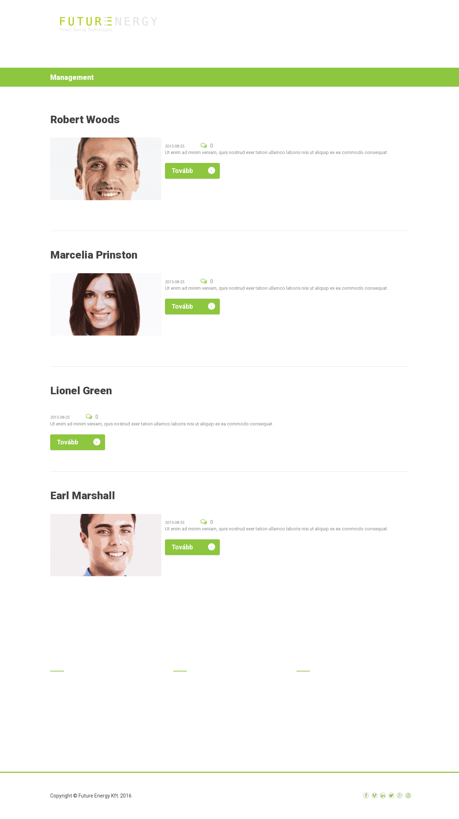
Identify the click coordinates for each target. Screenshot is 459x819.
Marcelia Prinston (93, 255)
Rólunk (318, 25)
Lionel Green (81, 390)
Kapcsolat (377, 25)
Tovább (182, 170)
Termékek (234, 25)
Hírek (345, 25)
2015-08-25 (174, 146)
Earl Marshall (82, 495)
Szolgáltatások (277, 25)
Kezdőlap (200, 25)
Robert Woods (85, 119)
